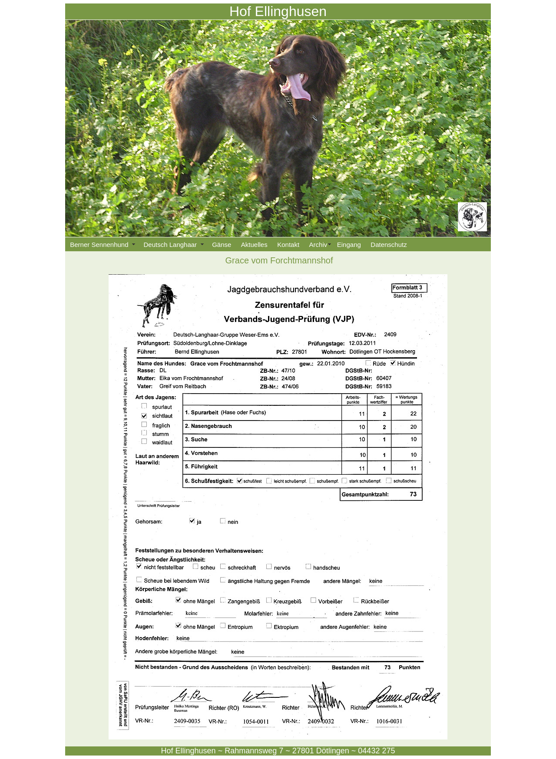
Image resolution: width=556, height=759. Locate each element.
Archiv (318, 244)
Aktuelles (254, 244)
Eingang (349, 244)
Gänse (221, 244)
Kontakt (288, 244)
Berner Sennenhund (102, 244)
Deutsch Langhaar (173, 244)
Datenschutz (389, 244)
